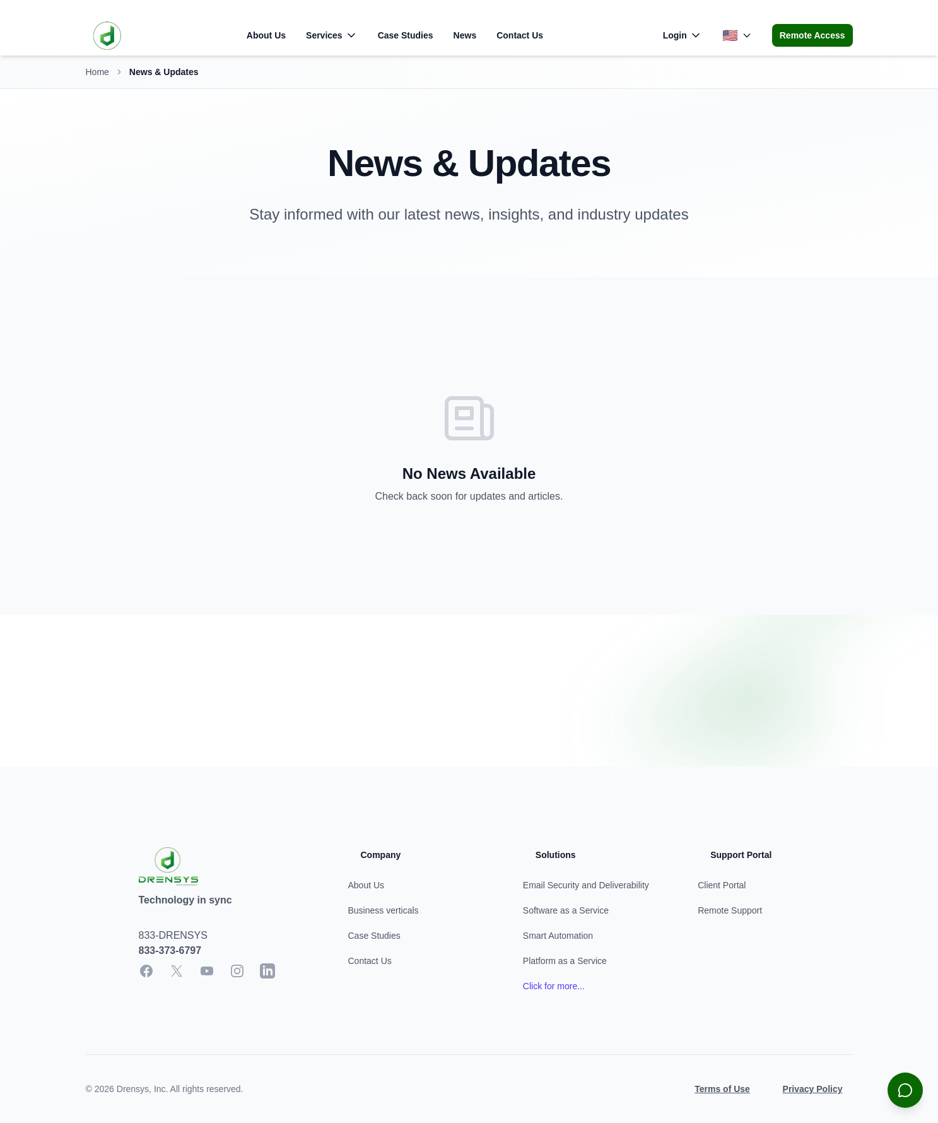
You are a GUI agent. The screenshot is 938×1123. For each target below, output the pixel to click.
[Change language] (737, 35)
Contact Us (519, 35)
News (465, 35)
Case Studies (405, 35)
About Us (266, 35)
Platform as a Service (565, 961)
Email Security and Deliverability (586, 885)
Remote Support (730, 910)
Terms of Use (722, 1089)
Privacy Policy (813, 1089)
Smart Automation (558, 936)
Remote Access (812, 35)
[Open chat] (905, 1090)
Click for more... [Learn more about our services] (554, 986)
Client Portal (722, 885)
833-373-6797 (170, 950)
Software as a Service (566, 910)
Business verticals (383, 910)
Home (97, 72)
